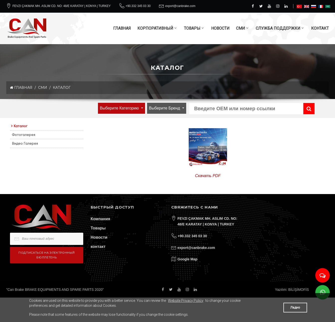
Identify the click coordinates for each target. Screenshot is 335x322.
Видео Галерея (25, 143)
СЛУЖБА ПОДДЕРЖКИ (278, 28)
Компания (100, 219)
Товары (98, 228)
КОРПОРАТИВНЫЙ (155, 28)
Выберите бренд (165, 108)
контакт (98, 246)
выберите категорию (120, 108)
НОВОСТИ (220, 28)
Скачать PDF (208, 176)
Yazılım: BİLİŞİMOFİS (292, 290)
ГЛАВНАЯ (122, 28)
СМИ (240, 28)
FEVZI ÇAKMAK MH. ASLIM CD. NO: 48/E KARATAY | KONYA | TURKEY (61, 6)
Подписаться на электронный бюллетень (46, 255)
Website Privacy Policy (185, 301)
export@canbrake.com (180, 6)
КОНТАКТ (320, 28)
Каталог (62, 87)
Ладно (295, 307)
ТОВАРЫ (192, 28)
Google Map (187, 259)
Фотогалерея (23, 135)
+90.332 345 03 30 (138, 6)
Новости (99, 237)
